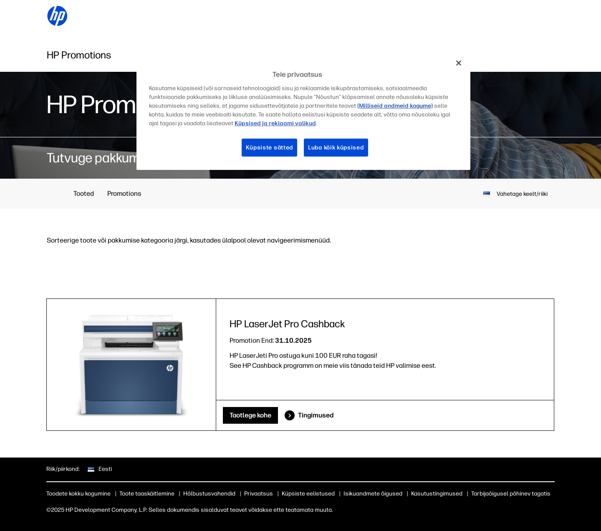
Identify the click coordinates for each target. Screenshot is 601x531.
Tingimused (315, 415)
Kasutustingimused (436, 493)
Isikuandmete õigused (372, 493)
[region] (303, 111)
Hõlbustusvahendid (209, 493)
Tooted (83, 193)
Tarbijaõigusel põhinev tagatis (510, 493)
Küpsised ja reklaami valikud (275, 123)
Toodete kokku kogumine (78, 493)
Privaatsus (258, 493)
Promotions (124, 193)
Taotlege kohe (250, 415)
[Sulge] (458, 63)
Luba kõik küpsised (336, 147)
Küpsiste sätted (269, 147)
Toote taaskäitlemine (146, 493)
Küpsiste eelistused (308, 493)
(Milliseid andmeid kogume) (395, 105)
